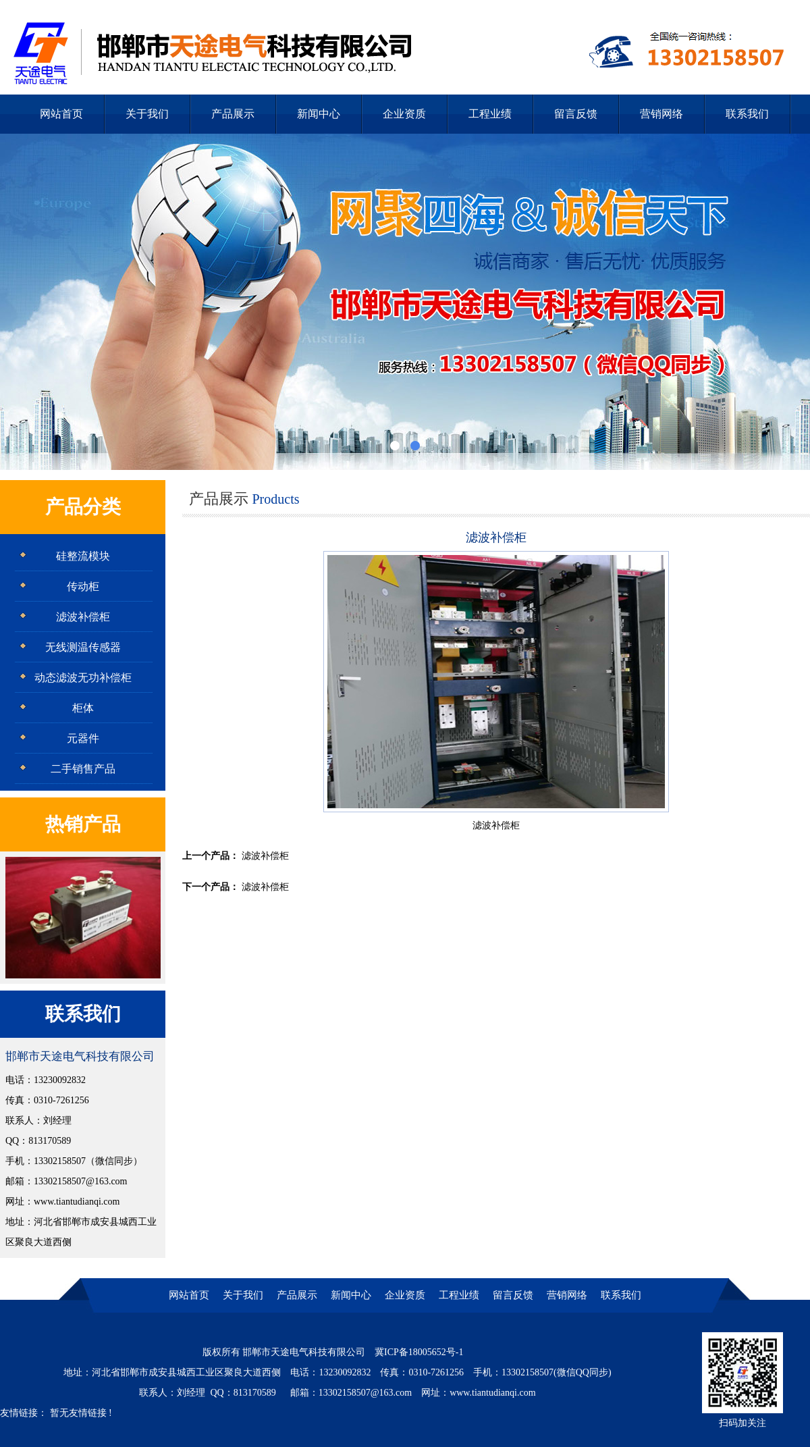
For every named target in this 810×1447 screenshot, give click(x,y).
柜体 (83, 708)
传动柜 (83, 586)
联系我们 (747, 114)
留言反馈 (575, 114)
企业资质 (404, 114)
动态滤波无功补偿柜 (83, 677)
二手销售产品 (83, 768)
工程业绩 (490, 114)
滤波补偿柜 (83, 617)
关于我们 (147, 114)
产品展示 (232, 114)
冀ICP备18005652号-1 (419, 1352)
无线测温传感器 (83, 647)
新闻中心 (318, 114)
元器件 (83, 738)
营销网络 (661, 114)
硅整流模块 (83, 556)
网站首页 (61, 114)
